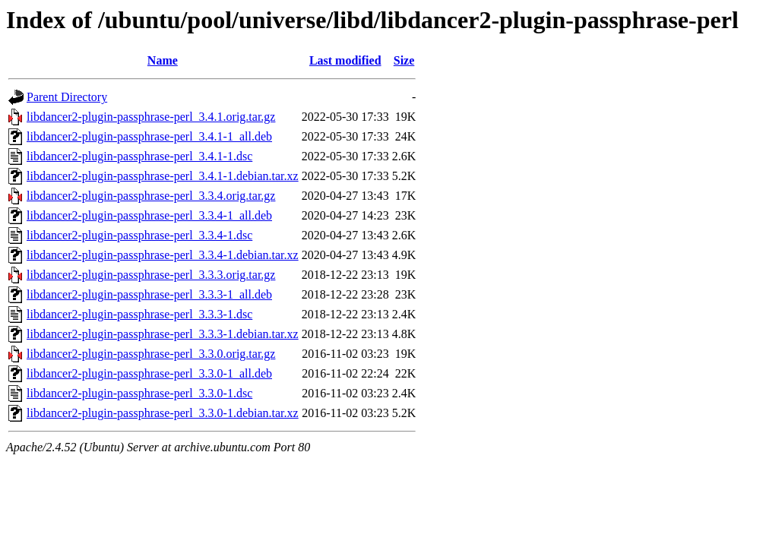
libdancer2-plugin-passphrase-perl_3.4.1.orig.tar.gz (151, 116)
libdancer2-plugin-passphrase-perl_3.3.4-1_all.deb (149, 215)
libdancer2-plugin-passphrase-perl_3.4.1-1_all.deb (149, 136)
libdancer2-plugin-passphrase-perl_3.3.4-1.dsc (139, 235)
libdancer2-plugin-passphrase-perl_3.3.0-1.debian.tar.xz (163, 412)
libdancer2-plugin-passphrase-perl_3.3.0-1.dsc (139, 393)
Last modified (345, 60)
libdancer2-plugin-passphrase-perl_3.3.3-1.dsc (139, 314)
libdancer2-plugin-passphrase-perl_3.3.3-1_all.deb (149, 294)
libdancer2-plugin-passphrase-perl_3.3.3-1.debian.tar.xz (163, 333)
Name (162, 60)
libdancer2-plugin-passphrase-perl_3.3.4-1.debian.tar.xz (163, 254)
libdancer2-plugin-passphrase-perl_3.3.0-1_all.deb (149, 373)
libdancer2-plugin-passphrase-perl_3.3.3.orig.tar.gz (151, 274)
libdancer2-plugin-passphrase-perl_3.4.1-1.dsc (139, 156)
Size (404, 60)
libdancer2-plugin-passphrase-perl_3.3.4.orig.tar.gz (151, 195)
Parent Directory (67, 96)
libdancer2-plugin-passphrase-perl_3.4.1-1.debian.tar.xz (163, 175)
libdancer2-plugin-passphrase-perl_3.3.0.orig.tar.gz (151, 353)
